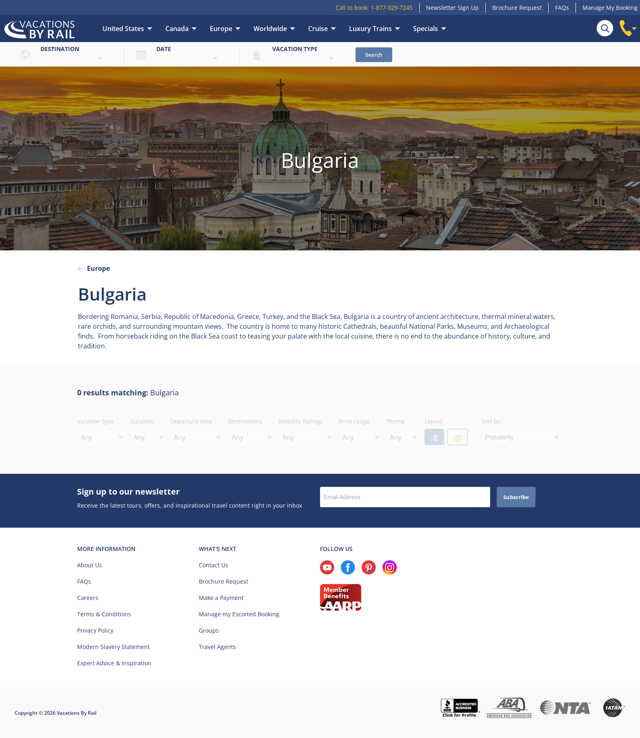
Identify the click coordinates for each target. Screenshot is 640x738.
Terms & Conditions (104, 614)
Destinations (245, 421)
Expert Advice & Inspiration (114, 663)
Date (163, 49)
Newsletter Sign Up (452, 7)
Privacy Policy (95, 630)
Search (373, 54)
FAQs (562, 7)
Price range (354, 421)
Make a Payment (221, 598)
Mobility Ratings (301, 421)
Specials (425, 28)
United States (123, 28)
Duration (142, 421)
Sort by (490, 421)
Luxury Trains (370, 28)
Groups (209, 630)
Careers (87, 598)
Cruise (318, 28)
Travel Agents (217, 647)
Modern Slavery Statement (113, 647)
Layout (433, 421)
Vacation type (295, 49)
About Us (89, 565)
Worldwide (270, 28)
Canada (177, 28)
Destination (59, 49)
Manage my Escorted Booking (239, 614)
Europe (221, 28)
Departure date (191, 421)
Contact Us (213, 565)
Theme (395, 421)
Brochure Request (517, 7)
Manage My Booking (610, 7)
